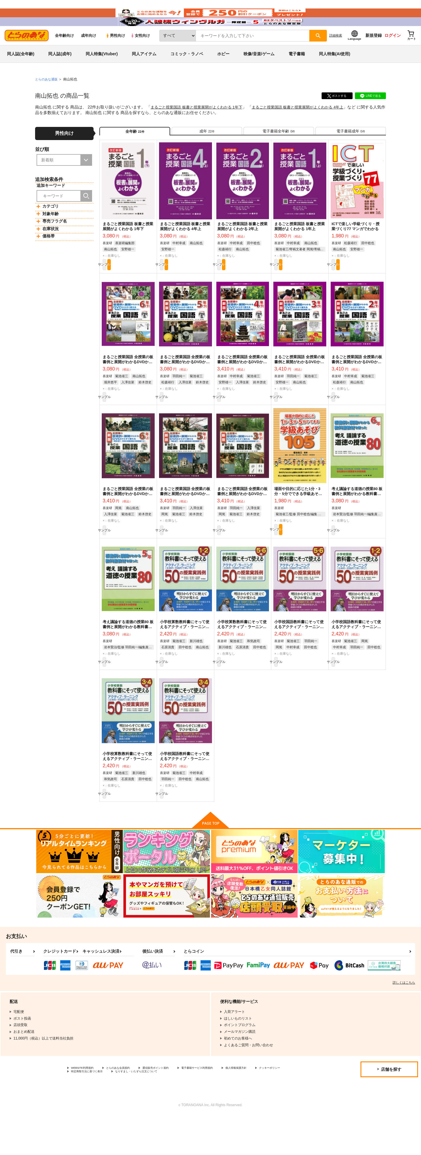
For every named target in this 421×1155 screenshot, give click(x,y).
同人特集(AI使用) (334, 71)
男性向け (115, 53)
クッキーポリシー (85, 1111)
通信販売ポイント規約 (175, 1106)
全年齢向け (64, 53)
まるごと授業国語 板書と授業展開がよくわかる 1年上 (299, 249)
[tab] (207, 151)
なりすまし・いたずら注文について (194, 1111)
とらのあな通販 (47, 97)
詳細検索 (335, 53)
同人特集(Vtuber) (102, 71)
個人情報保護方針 (274, 1106)
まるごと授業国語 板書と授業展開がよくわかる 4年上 (308, 124)
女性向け (140, 53)
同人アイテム (144, 71)
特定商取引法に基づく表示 (133, 1111)
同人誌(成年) (59, 71)
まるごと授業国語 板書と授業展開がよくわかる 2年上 (242, 249)
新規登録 (373, 53)
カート (141, 289)
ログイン (392, 53)
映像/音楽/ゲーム (259, 71)
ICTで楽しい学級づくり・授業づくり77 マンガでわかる (355, 249)
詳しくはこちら (404, 1019)
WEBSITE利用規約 (86, 1106)
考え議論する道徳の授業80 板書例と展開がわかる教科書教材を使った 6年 (357, 522)
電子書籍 (297, 71)
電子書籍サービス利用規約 (226, 1106)
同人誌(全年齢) (20, 71)
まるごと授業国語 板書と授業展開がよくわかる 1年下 (200, 124)
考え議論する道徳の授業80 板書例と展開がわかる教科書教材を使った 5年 (128, 658)
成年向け (88, 53)
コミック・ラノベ (186, 71)
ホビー (223, 71)
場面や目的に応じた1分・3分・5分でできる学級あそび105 (298, 522)
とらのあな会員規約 (129, 1106)
